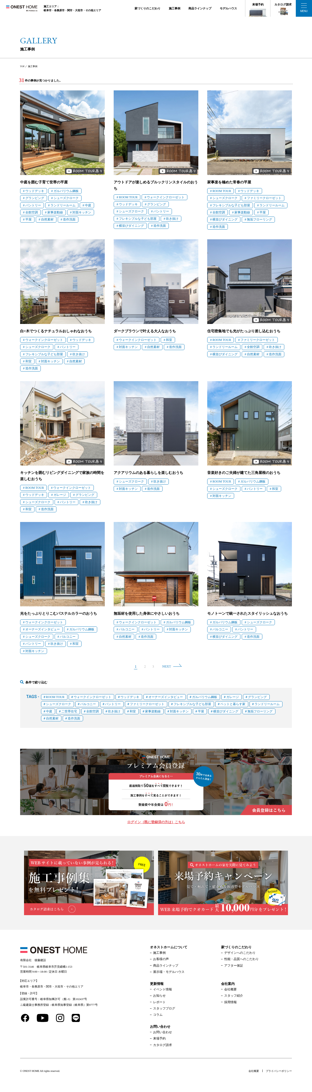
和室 (133, 711)
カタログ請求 (283, 4)
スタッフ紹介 (233, 995)
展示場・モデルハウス (168, 972)
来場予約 (258, 4)
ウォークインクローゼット (92, 697)
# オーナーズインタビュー (41, 629)
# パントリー (32, 205)
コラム (158, 1015)
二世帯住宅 (69, 711)
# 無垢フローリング (258, 219)
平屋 (201, 711)
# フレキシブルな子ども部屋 (137, 218)
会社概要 (230, 989)
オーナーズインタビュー (165, 697)
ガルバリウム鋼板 (204, 697)
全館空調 (92, 711)
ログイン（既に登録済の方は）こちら (156, 822)
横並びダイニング (225, 711)
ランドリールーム (267, 704)
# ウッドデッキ (33, 191)
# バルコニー (66, 636)
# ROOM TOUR (127, 197)
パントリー (113, 704)
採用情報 (230, 1002)
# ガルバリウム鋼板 (65, 191)
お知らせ (159, 995)
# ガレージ (58, 495)
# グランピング (33, 198)
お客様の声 (161, 959)
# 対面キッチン (80, 212)
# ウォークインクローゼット (164, 197)
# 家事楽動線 (54, 212)
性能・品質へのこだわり (241, 959)
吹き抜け (114, 711)
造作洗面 (74, 718)
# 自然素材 (46, 219)
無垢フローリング (260, 711)
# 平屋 (27, 219)
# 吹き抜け (171, 218)
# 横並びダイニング (130, 226)
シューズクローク (58, 704)
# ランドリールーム (62, 205)
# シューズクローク (65, 198)
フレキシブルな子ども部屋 (192, 704)
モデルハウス (228, 8)
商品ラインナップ (199, 8)
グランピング (257, 697)
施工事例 (174, 8)
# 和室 (27, 361)
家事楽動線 (153, 711)
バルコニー (88, 704)
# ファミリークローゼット (263, 198)
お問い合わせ (162, 1032)
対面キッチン (179, 711)
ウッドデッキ (129, 697)
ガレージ (232, 697)
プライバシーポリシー (279, 1071)
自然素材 (52, 718)
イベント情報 (162, 989)
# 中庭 (87, 205)
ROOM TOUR (55, 697)
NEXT (166, 666)
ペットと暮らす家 (232, 704)
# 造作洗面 (68, 219)
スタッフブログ (164, 1008)
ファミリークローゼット (147, 704)
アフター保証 (233, 965)
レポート (159, 1002)
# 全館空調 (30, 212)
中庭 (49, 711)
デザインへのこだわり (240, 953)
